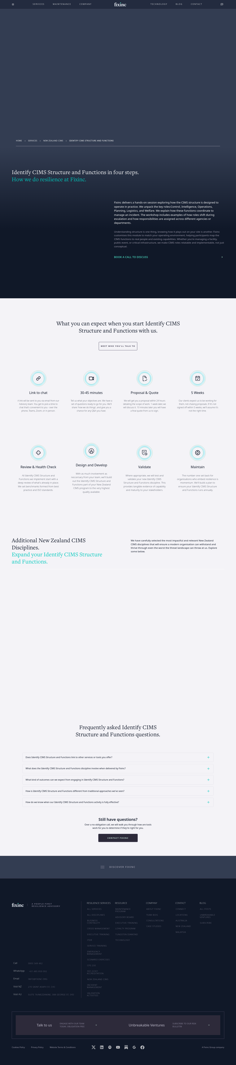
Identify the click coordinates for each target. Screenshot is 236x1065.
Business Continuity (93, 921)
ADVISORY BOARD (124, 917)
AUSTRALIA (181, 920)
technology (158, 4)
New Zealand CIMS (53, 140)
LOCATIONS (182, 915)
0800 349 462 (35, 963)
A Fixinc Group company (213, 1047)
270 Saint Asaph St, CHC (41, 986)
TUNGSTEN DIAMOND (126, 934)
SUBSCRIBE (206, 923)
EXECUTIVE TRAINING (126, 923)
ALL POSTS (205, 909)
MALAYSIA (181, 932)
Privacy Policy (37, 1047)
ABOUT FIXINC (153, 909)
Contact (196, 4)
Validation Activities (93, 994)
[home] (120, 4)
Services (38, 4)
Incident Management (94, 986)
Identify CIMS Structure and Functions (91, 140)
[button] (118, 757)
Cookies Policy (18, 1047)
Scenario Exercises (98, 959)
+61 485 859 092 (38, 971)
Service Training (97, 945)
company (85, 4)
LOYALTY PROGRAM (125, 928)
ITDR (89, 940)
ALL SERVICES (94, 909)
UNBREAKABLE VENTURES (207, 916)
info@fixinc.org (37, 979)
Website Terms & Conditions (63, 1047)
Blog (179, 4)
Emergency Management (94, 952)
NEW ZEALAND (183, 926)
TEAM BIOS (152, 915)
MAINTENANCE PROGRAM (123, 910)
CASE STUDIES (153, 926)
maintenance (62, 4)
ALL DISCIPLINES (96, 915)
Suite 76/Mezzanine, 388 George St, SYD (51, 994)
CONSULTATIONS (155, 920)
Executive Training (98, 934)
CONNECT (181, 909)
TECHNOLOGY (122, 940)
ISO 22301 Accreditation (95, 972)
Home (19, 140)
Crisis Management (98, 928)
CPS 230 (91, 965)
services (32, 140)
